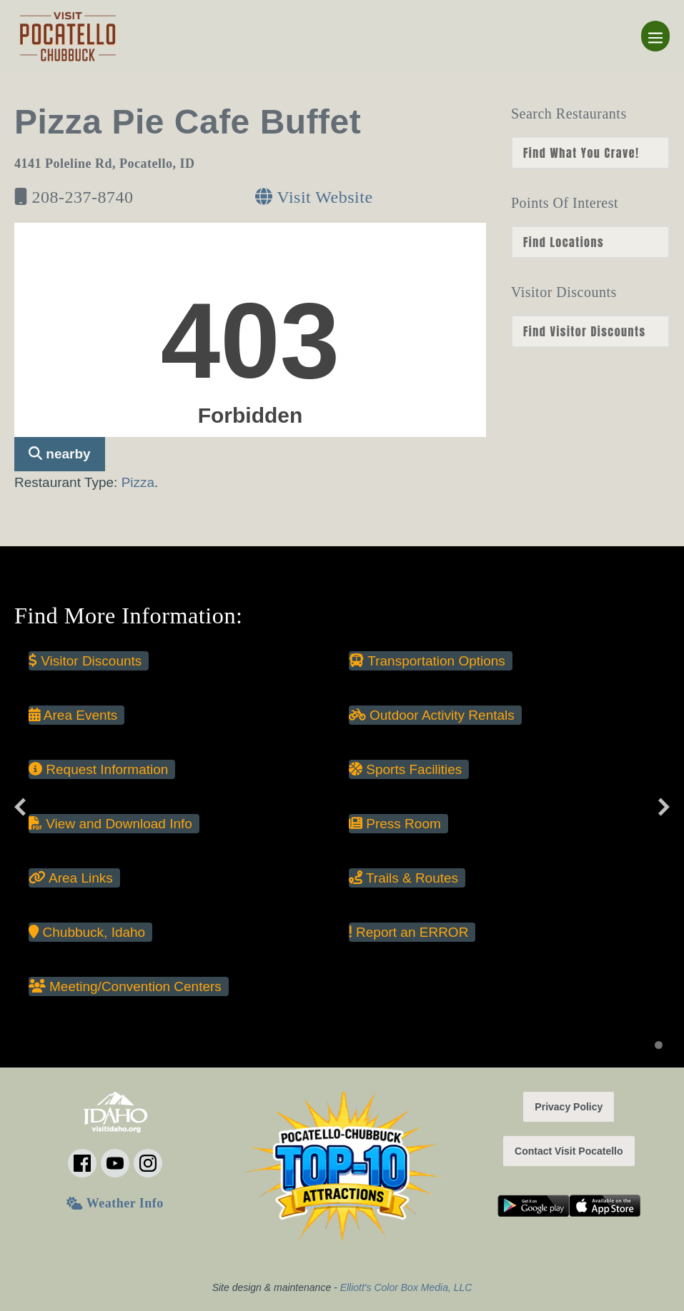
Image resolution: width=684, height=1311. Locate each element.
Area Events (73, 715)
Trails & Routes (403, 877)
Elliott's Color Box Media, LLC (406, 1287)
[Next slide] (664, 806)
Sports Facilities (405, 769)
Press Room (395, 823)
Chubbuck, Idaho (87, 932)
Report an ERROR (408, 932)
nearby (60, 453)
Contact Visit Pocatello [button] (569, 1151)
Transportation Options (427, 660)
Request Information (98, 769)
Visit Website (313, 197)
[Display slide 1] (659, 1045)
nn (590, 152)
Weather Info (114, 1203)
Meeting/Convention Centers (125, 986)
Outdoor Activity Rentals (432, 715)
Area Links (71, 877)
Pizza (138, 482)
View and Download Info (110, 823)
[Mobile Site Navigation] (655, 36)
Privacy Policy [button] (569, 1106)
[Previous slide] (20, 806)
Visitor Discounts (85, 660)
